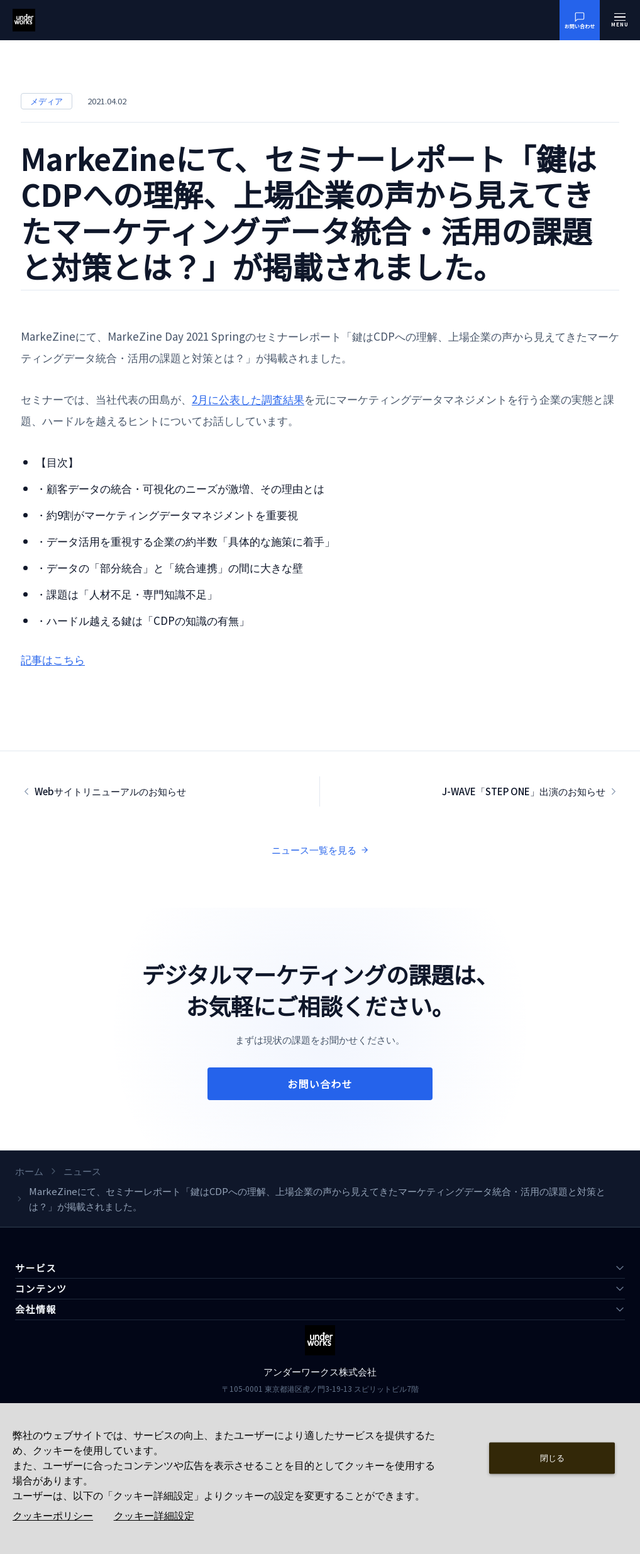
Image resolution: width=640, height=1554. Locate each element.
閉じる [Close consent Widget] (552, 1457)
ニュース (82, 1170)
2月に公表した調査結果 (248, 399)
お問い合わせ (320, 1083)
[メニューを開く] (620, 20)
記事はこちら (53, 659)
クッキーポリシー (53, 1516)
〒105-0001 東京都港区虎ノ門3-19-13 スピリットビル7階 (320, 1388)
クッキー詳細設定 (154, 1516)
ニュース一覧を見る (320, 849)
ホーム (29, 1170)
